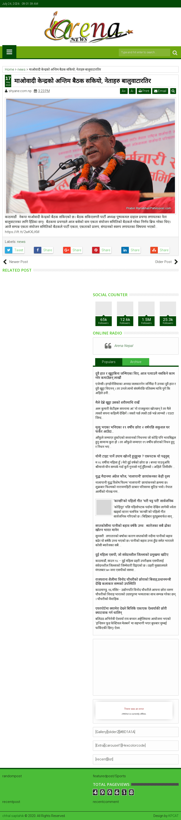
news (21, 242)
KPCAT (173, 816)
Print (144, 91)
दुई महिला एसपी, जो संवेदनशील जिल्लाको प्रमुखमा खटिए (131, 555)
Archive (135, 362)
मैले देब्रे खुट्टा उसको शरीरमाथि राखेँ (117, 402)
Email (161, 91)
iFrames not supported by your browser (134, 710)
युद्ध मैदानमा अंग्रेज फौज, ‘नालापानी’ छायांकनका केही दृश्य (133, 476)
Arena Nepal (123, 346)
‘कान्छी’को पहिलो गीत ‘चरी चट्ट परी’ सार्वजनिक (144, 501)
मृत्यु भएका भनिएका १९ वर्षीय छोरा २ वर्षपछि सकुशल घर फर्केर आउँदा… (132, 429)
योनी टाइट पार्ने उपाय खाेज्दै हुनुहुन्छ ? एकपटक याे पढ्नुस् (132, 456)
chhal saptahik (13, 816)
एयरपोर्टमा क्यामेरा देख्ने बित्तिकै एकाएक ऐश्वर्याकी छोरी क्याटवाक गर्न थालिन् (131, 610)
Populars (109, 362)
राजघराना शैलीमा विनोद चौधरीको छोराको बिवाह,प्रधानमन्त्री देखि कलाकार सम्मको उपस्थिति (133, 581)
